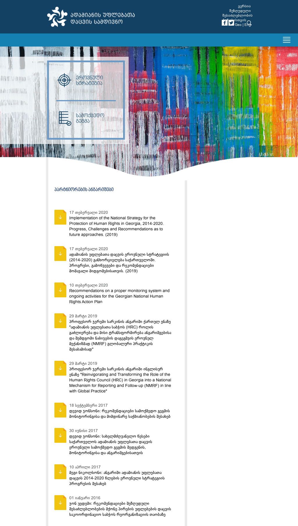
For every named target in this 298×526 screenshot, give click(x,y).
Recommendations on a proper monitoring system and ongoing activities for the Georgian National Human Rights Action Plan (119, 296)
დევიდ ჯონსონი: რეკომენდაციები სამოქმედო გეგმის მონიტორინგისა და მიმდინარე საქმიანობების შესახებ (120, 413)
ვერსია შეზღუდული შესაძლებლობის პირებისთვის (237, 13)
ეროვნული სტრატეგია (79, 80)
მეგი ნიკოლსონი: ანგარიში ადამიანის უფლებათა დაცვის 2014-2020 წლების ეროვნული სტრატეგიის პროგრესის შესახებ (117, 478)
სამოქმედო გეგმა (80, 118)
